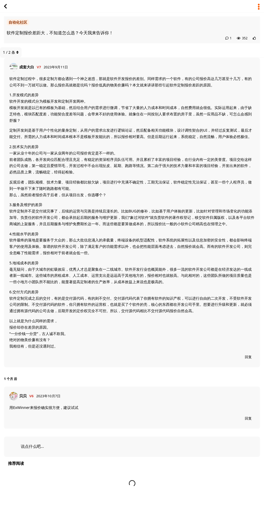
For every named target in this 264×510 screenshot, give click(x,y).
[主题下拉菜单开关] (258, 6)
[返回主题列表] (5, 6)
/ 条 (11, 52)
